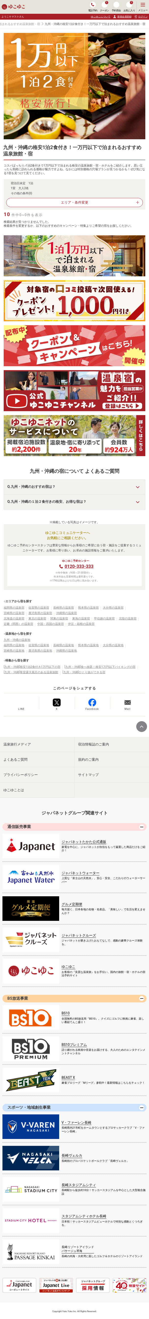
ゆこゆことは (13, 790)
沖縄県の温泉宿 (66, 613)
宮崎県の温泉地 (14, 650)
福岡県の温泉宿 (14, 607)
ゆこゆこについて (100, 16)
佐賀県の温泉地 (38, 645)
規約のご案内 (88, 759)
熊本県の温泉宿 (88, 607)
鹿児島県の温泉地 (40, 650)
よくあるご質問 (15, 759)
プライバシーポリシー (20, 775)
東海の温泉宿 (81, 618)
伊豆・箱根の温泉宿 (81, 624)
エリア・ (74, 202)
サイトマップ (88, 775)
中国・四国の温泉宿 (50, 624)
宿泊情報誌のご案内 (93, 744)
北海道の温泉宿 (14, 618)
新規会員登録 (122, 16)
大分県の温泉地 (113, 645)
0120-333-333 (79, 566)
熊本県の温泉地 (88, 645)
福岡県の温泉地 (14, 645)
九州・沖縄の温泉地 (17, 640)
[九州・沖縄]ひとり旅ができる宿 (83, 672)
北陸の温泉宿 (127, 618)
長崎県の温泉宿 (63, 607)
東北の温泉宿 (37, 618)
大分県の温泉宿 (113, 607)
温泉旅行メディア (17, 744)
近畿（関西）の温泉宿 (18, 624)
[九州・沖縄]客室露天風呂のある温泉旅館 (31, 672)
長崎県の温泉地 (63, 645)
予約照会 (116, 7)
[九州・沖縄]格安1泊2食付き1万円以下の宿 (32, 667)
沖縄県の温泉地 (66, 650)
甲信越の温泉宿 (104, 618)
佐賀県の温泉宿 (38, 607)
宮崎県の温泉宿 (14, 613)
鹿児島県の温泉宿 (40, 613)
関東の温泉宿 (59, 618)
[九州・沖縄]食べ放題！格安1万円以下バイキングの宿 (100, 667)
